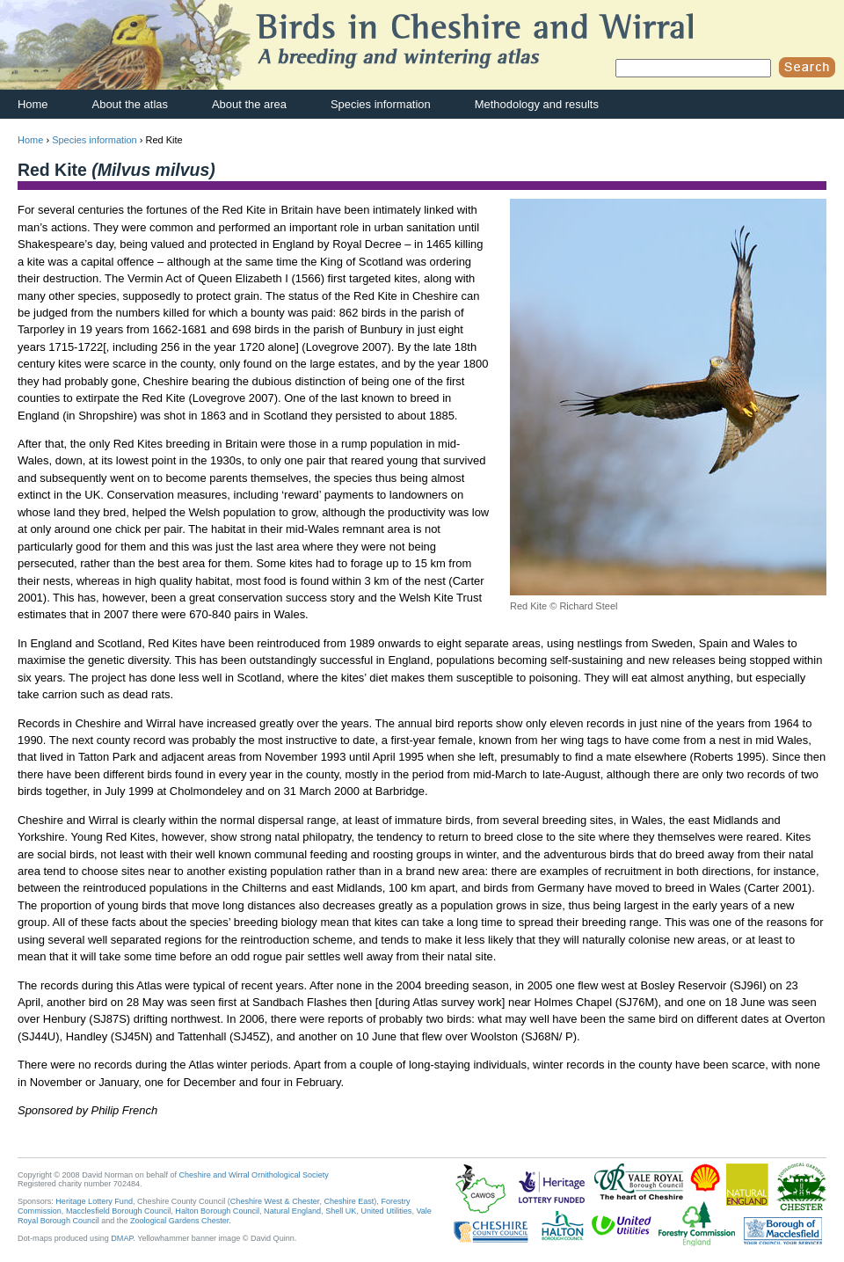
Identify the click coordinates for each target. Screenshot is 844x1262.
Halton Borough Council (217, 1211)
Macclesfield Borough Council (118, 1211)
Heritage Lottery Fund (94, 1201)
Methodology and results (537, 104)
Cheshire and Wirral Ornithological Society (254, 1175)
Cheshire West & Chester (275, 1201)
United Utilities (385, 1211)
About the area (249, 104)
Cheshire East (349, 1201)
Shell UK (340, 1211)
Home (33, 104)
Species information (381, 104)
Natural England (292, 1211)
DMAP (122, 1238)
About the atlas (130, 104)
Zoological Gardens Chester (179, 1220)
